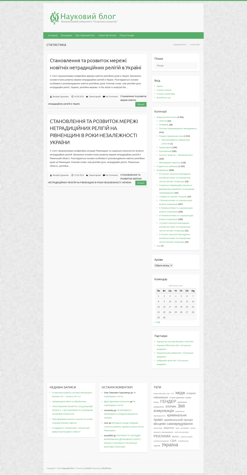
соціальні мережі (186, 437)
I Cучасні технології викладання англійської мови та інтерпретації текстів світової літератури (174, 227)
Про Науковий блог (85, 35)
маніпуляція (158, 428)
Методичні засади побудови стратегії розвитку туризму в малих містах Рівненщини (124, 427)
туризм (157, 445)
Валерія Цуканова (61, 97)
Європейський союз (162, 393)
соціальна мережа (161, 441)
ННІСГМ (163, 121)
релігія (175, 436)
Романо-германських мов (171, 136)
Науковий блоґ (179, 44)
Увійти (160, 86)
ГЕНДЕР (168, 401)
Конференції (163, 170)
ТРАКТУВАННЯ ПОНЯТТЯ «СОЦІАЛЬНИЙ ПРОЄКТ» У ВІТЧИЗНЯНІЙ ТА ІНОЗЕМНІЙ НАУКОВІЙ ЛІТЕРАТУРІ (72, 410)
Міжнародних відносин (170, 162)
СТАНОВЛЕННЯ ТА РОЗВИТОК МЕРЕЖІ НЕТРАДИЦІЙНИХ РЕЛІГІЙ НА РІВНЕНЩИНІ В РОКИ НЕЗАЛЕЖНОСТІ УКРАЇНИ (94, 131)
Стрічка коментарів (166, 94)
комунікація (164, 410)
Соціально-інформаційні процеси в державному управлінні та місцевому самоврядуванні (176, 189)
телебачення (183, 441)
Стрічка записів (164, 90)
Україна (169, 444)
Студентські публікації (167, 166)
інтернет (191, 393)
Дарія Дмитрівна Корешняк (116, 401)
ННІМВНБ (164, 125)
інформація (161, 397)
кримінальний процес (178, 419)
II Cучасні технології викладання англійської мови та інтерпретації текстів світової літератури (174, 238)
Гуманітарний (95, 97)
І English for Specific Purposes (173, 196)
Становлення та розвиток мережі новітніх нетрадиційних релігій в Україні (95, 64)
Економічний (165, 151)
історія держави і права (180, 397)
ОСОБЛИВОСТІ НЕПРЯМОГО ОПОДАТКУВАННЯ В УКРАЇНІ (121, 414)
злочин (170, 406)
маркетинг (169, 428)
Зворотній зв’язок (107, 35)
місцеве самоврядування (173, 424)
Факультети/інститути (167, 117)
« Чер (157, 322)
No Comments (112, 97)
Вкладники (66, 35)
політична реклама (182, 432)
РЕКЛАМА (162, 436)
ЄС (172, 393)
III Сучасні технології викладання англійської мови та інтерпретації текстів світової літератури (174, 178)
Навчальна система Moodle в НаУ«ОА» (175, 341)
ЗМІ (181, 406)
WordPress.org (163, 97)
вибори (156, 402)
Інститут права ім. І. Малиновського (176, 155)
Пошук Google (127, 35)
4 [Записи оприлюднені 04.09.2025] (175, 296)
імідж (180, 393)
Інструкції (53, 35)
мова (177, 428)
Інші (159, 246)
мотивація (185, 428)
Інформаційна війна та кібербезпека (69, 401)
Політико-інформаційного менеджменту (178, 128)
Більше (141, 104)
